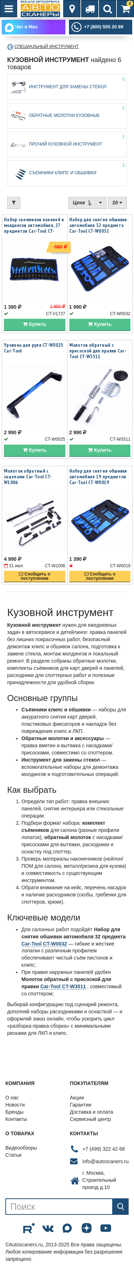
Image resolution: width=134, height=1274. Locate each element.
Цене (87, 202)
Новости (15, 1105)
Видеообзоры (21, 1148)
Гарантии (80, 1105)
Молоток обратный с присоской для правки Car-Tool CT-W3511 (98, 351)
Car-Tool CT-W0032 (44, 944)
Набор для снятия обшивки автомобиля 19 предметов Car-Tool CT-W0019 (98, 477)
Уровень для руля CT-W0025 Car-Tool (34, 348)
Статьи (13, 1155)
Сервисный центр (90, 1119)
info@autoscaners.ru (106, 1161)
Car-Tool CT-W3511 (63, 987)
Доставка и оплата (91, 1112)
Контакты (16, 1119)
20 (117, 202)
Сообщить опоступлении (34, 576)
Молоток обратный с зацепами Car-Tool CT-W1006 (28, 477)
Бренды (14, 1112)
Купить (34, 324)
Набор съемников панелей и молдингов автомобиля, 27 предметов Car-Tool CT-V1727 (34, 228)
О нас (12, 1098)
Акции (77, 1098)
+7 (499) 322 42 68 (104, 1149)
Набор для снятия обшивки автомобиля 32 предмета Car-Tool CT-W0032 (98, 225)
